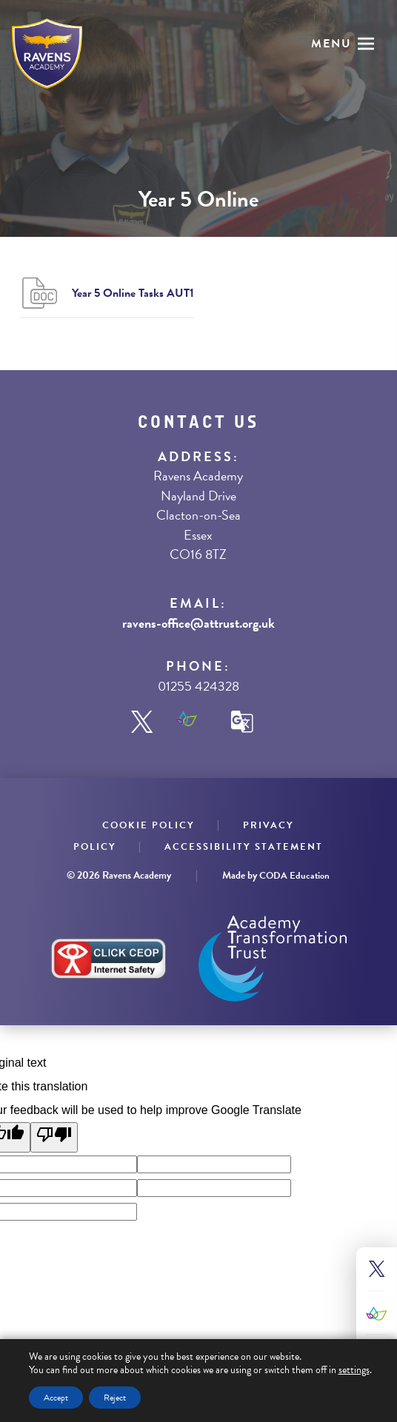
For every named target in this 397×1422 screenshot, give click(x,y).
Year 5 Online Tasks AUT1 (133, 293)
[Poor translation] (54, 1137)
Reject (115, 1397)
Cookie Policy (148, 825)
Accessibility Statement (243, 846)
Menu (331, 44)
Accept (56, 1397)
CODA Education (294, 875)
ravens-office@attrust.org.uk (198, 623)
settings (354, 1370)
